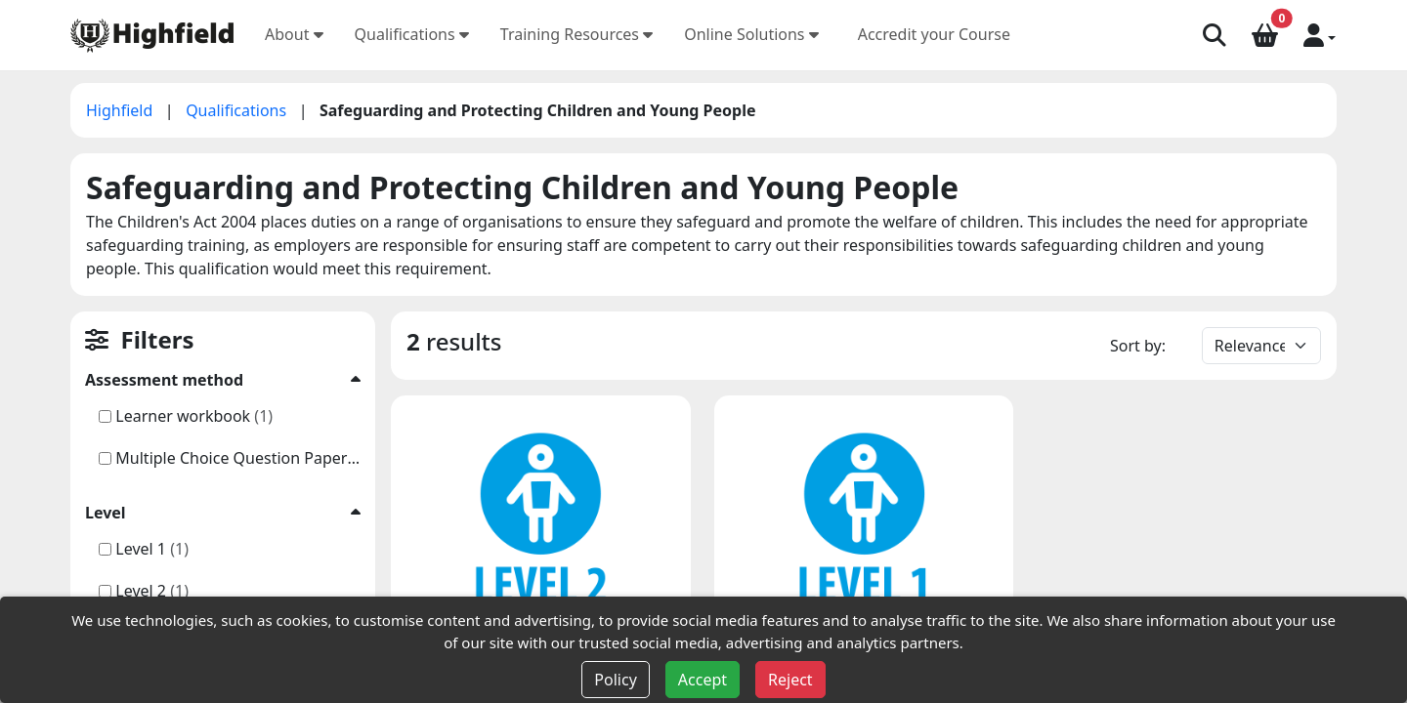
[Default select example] (1261, 345)
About (294, 34)
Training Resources (576, 34)
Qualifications (412, 34)
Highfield (121, 110)
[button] (1320, 34)
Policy (615, 679)
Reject (790, 679)
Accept (702, 679)
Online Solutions (751, 34)
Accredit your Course (934, 34)
